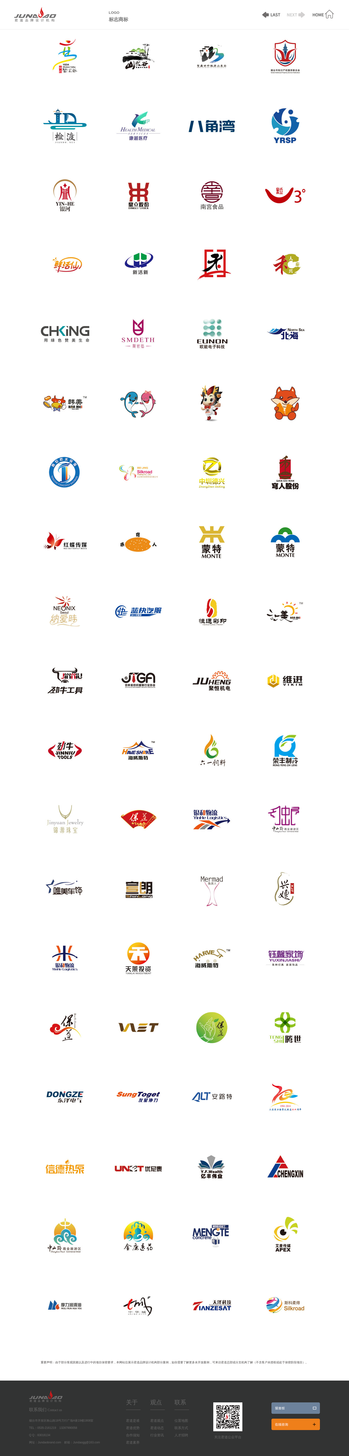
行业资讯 (157, 1435)
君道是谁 (133, 1421)
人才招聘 (181, 1435)
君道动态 (157, 1428)
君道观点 (157, 1421)
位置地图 (181, 1421)
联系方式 (181, 1428)
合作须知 (133, 1435)
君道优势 (133, 1428)
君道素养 (133, 1442)
